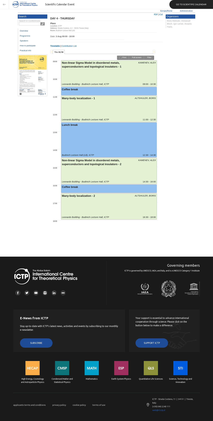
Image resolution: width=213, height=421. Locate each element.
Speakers (24, 41)
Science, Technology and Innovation (180, 380)
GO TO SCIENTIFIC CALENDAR (191, 4)
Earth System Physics (121, 379)
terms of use (98, 405)
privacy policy (59, 405)
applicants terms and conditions (29, 405)
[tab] (59, 52)
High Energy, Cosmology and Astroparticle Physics (32, 380)
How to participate (28, 45)
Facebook (17, 292)
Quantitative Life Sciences (151, 379)
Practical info (25, 50)
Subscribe (36, 343)
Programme (25, 36)
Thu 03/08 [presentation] (58, 52)
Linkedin (54, 292)
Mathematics (92, 379)
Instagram (45, 292)
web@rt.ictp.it (158, 410)
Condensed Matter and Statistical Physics (62, 380)
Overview (24, 31)
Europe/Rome (166, 11)
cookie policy (79, 405)
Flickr (63, 292)
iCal (161, 14)
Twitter (26, 292)
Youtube (35, 292)
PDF (156, 14)
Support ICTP (152, 343)
